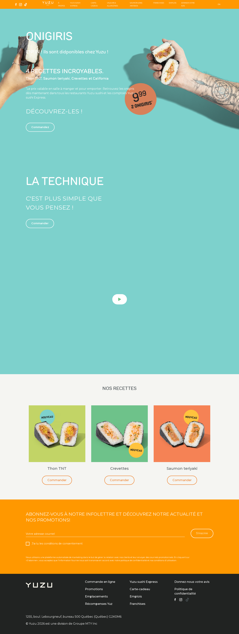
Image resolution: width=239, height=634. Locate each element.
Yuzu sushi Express (144, 582)
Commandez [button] (40, 127)
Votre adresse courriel (40, 533)
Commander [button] (40, 223)
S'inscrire (202, 533)
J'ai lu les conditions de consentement (57, 543)
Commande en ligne (100, 582)
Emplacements (96, 596)
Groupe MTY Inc (85, 623)
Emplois (172, 3)
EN (219, 4)
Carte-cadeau (140, 589)
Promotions (94, 589)
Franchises (158, 3)
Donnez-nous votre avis (192, 582)
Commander (56, 480)
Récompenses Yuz (98, 604)
